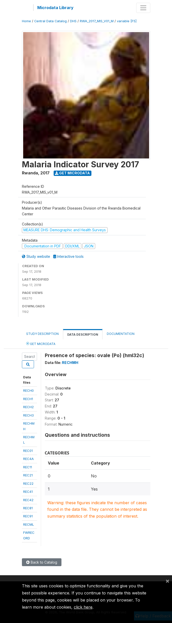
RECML (28, 524)
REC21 (28, 475)
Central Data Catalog (50, 21)
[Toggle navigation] (143, 8)
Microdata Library (55, 7)
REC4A (28, 459)
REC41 (28, 492)
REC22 (28, 483)
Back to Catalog (41, 562)
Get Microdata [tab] (40, 343)
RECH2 (28, 407)
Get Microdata (72, 173)
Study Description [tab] (42, 334)
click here (83, 607)
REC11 (27, 467)
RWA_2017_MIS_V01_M (97, 21)
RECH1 (28, 399)
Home (26, 21)
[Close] (167, 581)
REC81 (28, 508)
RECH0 (28, 390)
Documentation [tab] (120, 334)
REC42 (28, 500)
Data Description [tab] (82, 334)
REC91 (28, 516)
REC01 (28, 451)
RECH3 (28, 415)
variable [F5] (126, 21)
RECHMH (70, 362)
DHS (73, 21)
